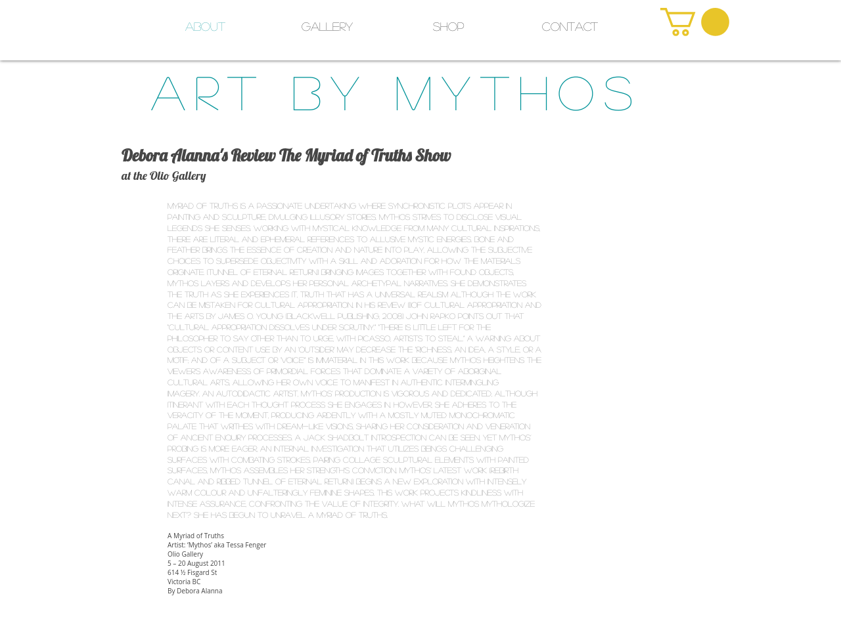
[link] (694, 22)
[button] (448, 26)
